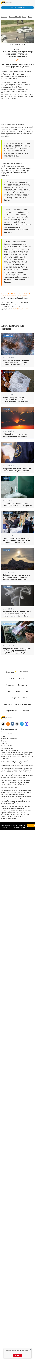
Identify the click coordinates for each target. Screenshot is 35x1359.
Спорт (9, 691)
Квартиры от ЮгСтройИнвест (17, 7)
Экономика (8, 513)
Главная (4, 17)
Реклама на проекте (9, 729)
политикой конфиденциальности (13, 817)
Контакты (24, 672)
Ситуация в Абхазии (23, 704)
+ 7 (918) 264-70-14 (7, 734)
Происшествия (9, 372)
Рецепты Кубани (12, 711)
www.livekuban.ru (11, 782)
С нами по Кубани (21, 691)
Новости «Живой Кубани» (17, 17)
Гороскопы (8, 335)
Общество (8, 444)
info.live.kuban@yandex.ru (9, 738)
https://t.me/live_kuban (20, 309)
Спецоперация (13, 698)
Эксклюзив (11, 672)
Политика (11, 678)
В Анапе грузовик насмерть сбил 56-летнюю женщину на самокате (16, 294)
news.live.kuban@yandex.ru (9, 750)
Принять (17, 1355)
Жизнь (6, 409)
